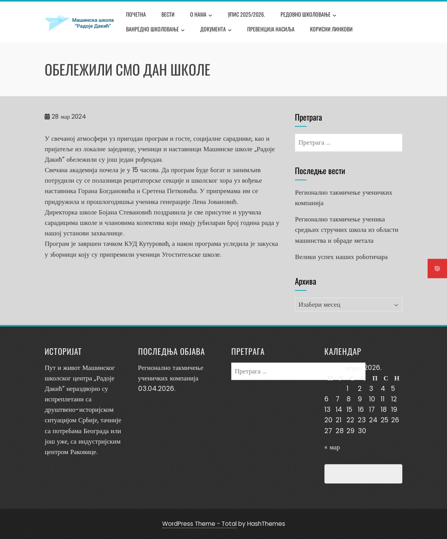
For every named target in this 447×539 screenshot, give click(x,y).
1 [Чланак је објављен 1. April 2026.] (347, 388)
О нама (201, 15)
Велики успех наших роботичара (341, 256)
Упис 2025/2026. (246, 14)
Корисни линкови (331, 29)
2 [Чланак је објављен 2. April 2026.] (360, 388)
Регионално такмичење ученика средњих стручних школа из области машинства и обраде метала (346, 229)
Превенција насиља (271, 29)
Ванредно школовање (155, 30)
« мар (332, 447)
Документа (216, 30)
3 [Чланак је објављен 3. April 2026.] (371, 388)
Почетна (136, 14)
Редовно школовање (308, 15)
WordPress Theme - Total (199, 524)
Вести (168, 14)
